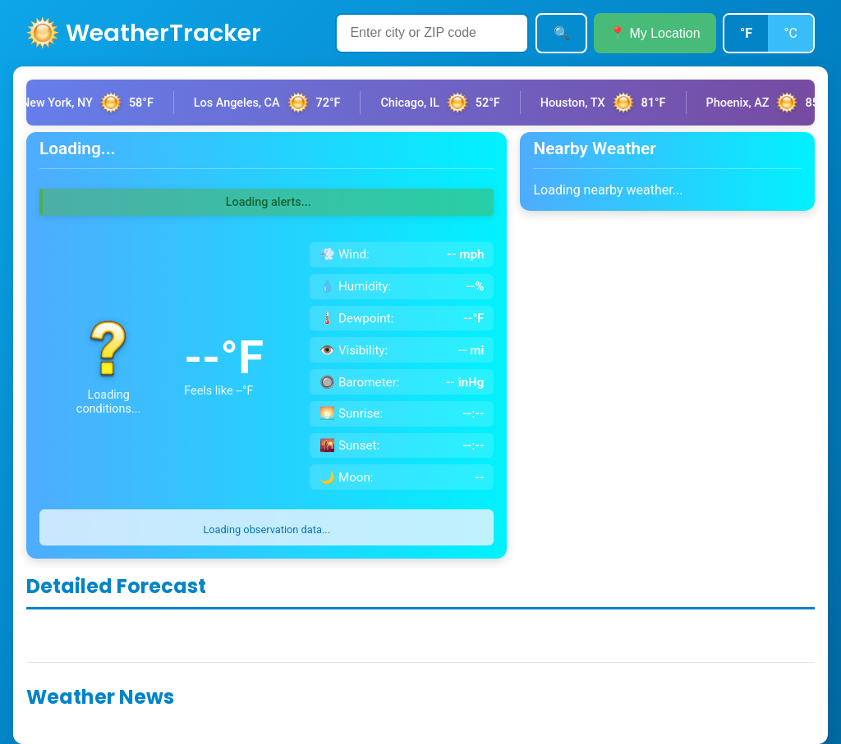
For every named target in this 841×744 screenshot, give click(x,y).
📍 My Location (655, 33)
